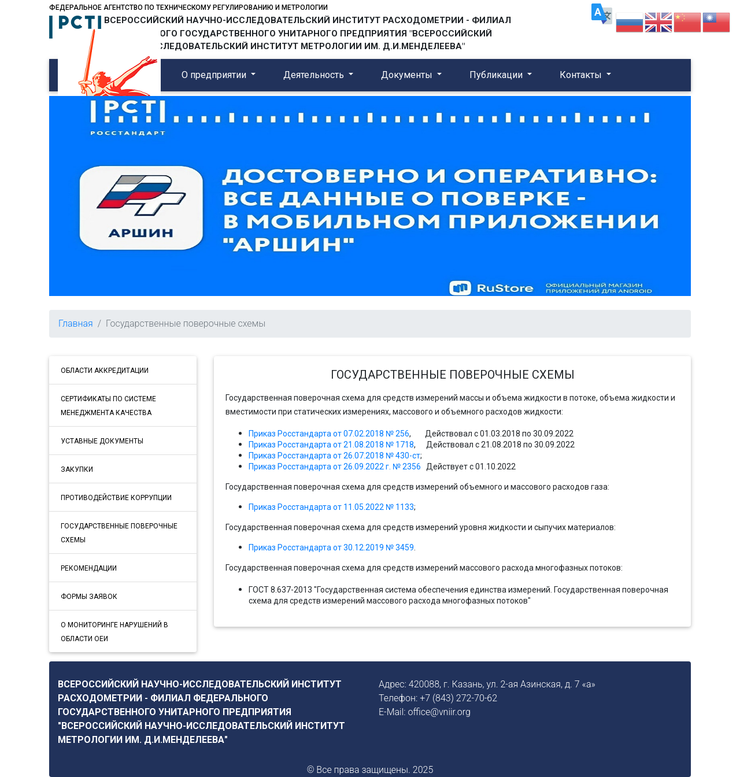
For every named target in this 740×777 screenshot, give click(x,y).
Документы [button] (408, 74)
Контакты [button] (582, 74)
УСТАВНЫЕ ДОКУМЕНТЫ (102, 441)
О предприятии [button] (215, 74)
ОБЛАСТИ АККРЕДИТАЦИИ (105, 371)
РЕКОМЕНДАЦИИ (89, 568)
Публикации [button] (497, 74)
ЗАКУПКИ (77, 469)
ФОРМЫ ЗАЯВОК (89, 597)
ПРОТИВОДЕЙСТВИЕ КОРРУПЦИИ (116, 498)
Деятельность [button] (314, 74)
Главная (75, 323)
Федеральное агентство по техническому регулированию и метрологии (188, 7)
